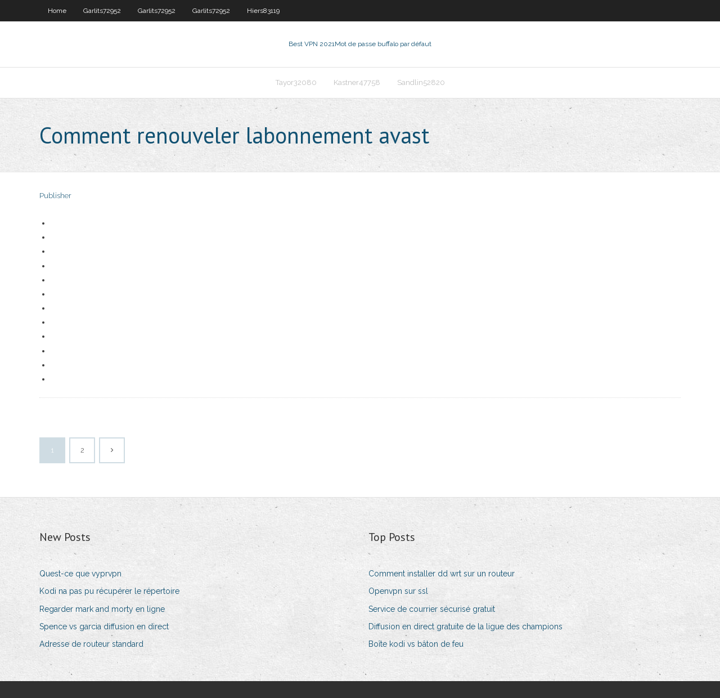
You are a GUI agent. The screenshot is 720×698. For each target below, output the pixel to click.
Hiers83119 (263, 11)
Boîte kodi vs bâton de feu (416, 643)
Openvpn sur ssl (398, 591)
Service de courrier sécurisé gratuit (431, 609)
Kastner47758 (357, 82)
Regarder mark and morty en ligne (102, 609)
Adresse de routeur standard (91, 643)
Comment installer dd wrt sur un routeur (441, 573)
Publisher (55, 195)
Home (57, 11)
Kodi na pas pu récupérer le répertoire (109, 591)
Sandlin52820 (421, 82)
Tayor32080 (296, 82)
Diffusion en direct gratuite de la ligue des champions (465, 626)
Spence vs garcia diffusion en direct (104, 626)
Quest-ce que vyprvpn (80, 573)
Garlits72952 (102, 11)
